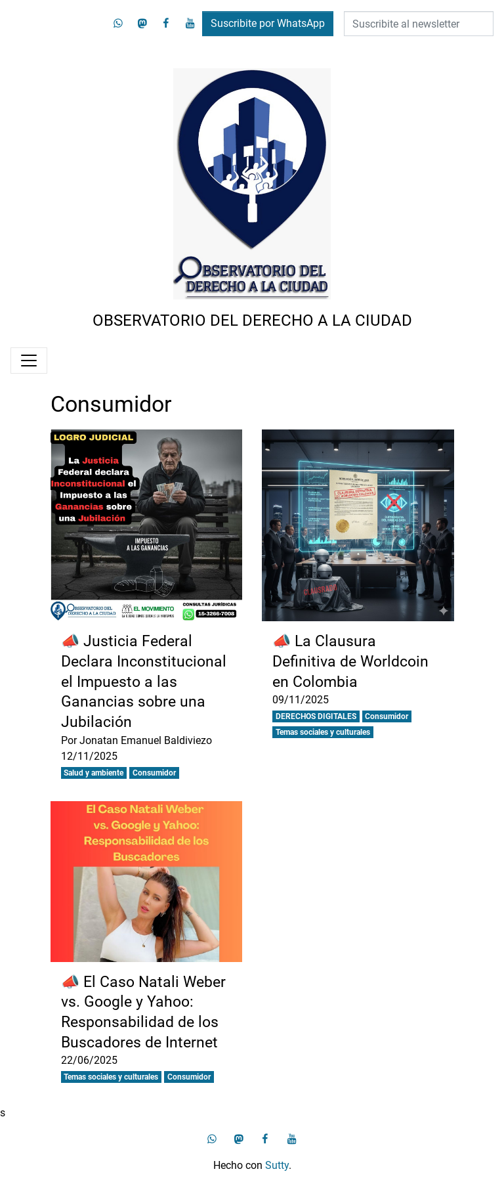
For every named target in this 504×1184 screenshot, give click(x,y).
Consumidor (154, 773)
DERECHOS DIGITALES (316, 716)
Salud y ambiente (93, 773)
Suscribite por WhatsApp (268, 23)
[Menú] (28, 360)
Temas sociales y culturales (323, 732)
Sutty (277, 1165)
